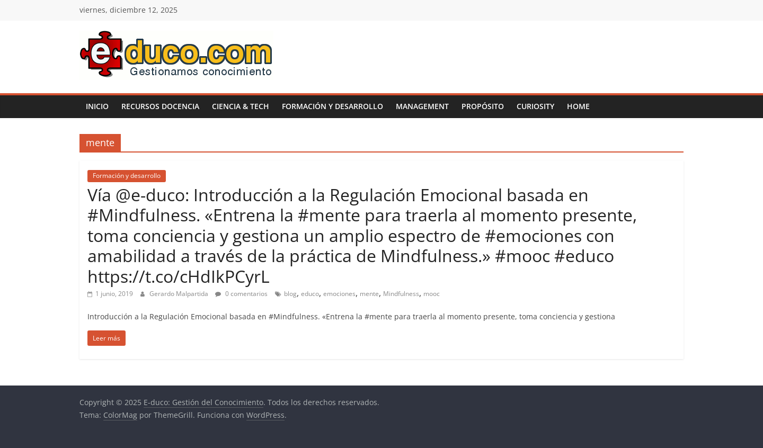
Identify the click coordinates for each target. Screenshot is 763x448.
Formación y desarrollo (332, 106)
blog (290, 293)
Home (578, 106)
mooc (431, 293)
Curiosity (535, 106)
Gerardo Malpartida (179, 293)
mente (369, 293)
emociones (339, 293)
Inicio (97, 106)
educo (310, 293)
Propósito (483, 106)
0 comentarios (241, 293)
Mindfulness (401, 293)
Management (422, 106)
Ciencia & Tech (240, 106)
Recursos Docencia (160, 106)
